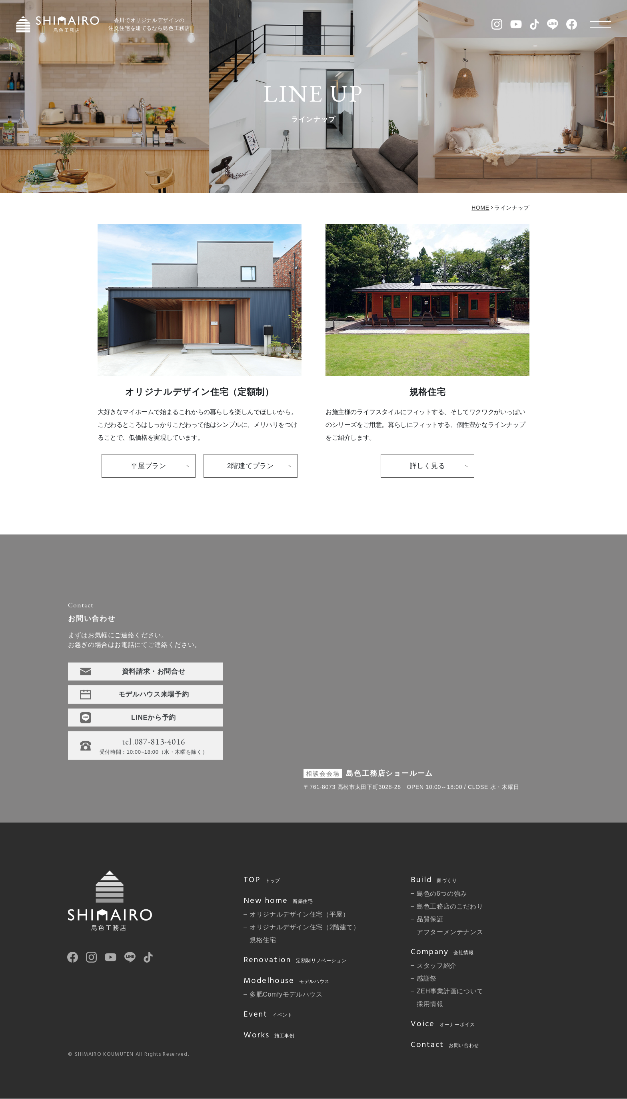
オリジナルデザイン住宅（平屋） (299, 914)
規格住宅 (263, 940)
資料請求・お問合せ (154, 674)
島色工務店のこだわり (450, 906)
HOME (480, 207)
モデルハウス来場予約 (153, 697)
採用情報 (430, 1004)
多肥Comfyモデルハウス (286, 994)
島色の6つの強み (442, 893)
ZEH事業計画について (450, 991)
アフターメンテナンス (450, 932)
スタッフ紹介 (437, 965)
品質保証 (430, 919)
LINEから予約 (153, 720)
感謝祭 (427, 978)
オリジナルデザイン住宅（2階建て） (305, 927)
